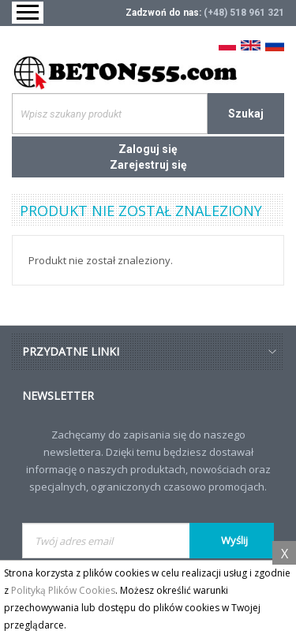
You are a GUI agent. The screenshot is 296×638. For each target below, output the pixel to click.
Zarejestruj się (148, 165)
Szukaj (246, 113)
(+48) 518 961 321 (244, 12)
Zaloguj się (148, 149)
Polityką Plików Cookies (63, 590)
